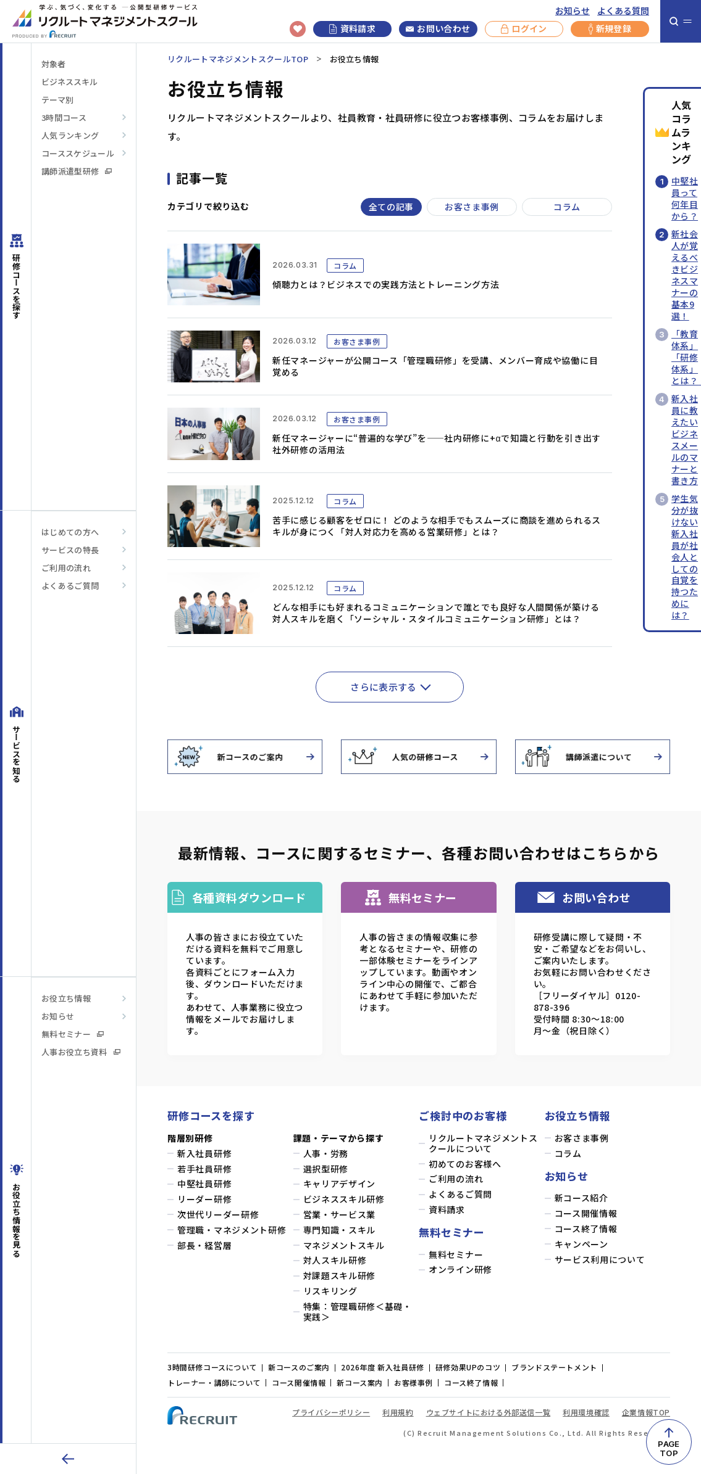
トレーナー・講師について (214, 1382)
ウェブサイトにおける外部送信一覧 (488, 1412)
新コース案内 (360, 1382)
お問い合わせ (438, 29)
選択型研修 (326, 1169)
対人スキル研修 (335, 1260)
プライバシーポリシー (331, 1412)
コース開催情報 (586, 1213)
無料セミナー (72, 1034)
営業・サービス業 (339, 1214)
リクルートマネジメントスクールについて (483, 1143)
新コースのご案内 (299, 1367)
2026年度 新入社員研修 (382, 1367)
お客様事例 (413, 1382)
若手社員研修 (204, 1169)
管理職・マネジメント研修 (231, 1230)
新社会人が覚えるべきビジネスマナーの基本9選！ (684, 275)
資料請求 (352, 28)
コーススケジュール (77, 153)
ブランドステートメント (554, 1367)
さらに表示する (383, 686)
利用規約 (397, 1412)
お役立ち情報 (66, 998)
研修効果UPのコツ (467, 1367)
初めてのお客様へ (465, 1164)
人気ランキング (70, 135)
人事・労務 (326, 1153)
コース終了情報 (586, 1229)
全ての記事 (391, 206)
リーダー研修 (204, 1199)
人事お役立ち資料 (80, 1052)
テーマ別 (57, 99)
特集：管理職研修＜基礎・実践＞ (357, 1311)
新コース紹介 (581, 1198)
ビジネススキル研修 (344, 1199)
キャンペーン (581, 1244)
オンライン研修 (460, 1269)
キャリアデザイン (339, 1184)
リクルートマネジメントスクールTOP (237, 59)
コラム (567, 206)
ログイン (524, 29)
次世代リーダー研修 (218, 1214)
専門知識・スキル (339, 1230)
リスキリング (330, 1291)
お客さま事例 (472, 206)
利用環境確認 (586, 1412)
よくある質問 (623, 11)
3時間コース (63, 117)
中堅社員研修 (204, 1184)
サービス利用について (600, 1259)
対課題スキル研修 (339, 1275)
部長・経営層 (204, 1245)
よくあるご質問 (70, 585)
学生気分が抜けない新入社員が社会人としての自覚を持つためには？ (684, 557)
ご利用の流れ (66, 568)
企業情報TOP (646, 1412)
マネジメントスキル (344, 1245)
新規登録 (610, 29)
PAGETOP (668, 1448)
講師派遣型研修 (76, 171)
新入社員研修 (204, 1153)
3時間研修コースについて (212, 1367)
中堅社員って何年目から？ (684, 198)
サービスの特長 (70, 550)
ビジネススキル (69, 82)
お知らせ (572, 11)
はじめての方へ (70, 532)
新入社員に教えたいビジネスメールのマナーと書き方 (684, 439)
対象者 (53, 64)
